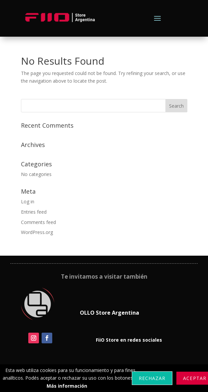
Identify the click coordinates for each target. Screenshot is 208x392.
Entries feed (34, 212)
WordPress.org (37, 232)
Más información (67, 386)
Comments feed (38, 222)
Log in (27, 201)
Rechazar (152, 378)
